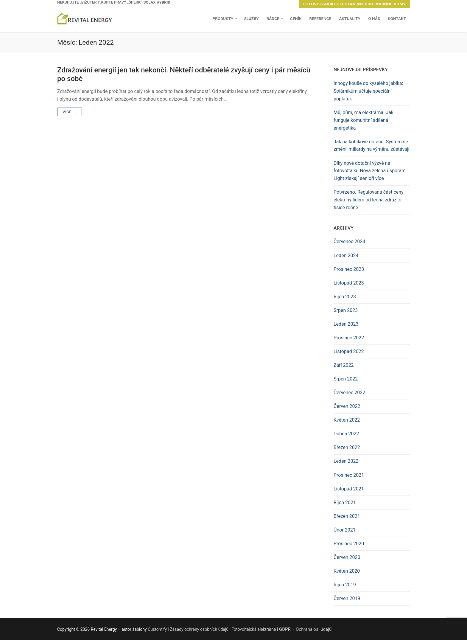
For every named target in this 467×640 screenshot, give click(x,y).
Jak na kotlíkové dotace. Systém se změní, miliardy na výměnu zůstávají (372, 145)
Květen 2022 (347, 420)
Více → (70, 112)
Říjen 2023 (345, 296)
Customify (157, 629)
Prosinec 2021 (349, 475)
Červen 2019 (347, 598)
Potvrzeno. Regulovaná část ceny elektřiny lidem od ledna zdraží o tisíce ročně (369, 199)
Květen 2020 (347, 571)
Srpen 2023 (346, 310)
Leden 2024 (346, 255)
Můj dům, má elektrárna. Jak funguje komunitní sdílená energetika (363, 120)
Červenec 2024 (349, 241)
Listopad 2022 (349, 351)
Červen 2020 (347, 557)
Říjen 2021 (345, 502)
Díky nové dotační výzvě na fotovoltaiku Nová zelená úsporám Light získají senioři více (370, 170)
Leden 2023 (346, 324)
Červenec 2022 (349, 392)
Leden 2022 (346, 461)
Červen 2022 (347, 406)
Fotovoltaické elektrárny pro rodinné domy (354, 3)
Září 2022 (344, 365)
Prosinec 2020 (349, 543)
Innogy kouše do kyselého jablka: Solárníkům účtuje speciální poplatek (368, 91)
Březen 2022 (347, 447)
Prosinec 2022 (349, 338)
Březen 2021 (347, 516)
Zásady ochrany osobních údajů (199, 629)
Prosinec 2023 (349, 269)
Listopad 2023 (349, 283)
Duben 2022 (346, 433)
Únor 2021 (345, 530)
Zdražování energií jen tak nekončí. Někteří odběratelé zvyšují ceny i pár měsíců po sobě (183, 74)
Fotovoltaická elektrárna (253, 629)
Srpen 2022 (346, 379)
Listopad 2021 (349, 489)
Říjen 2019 (345, 585)
